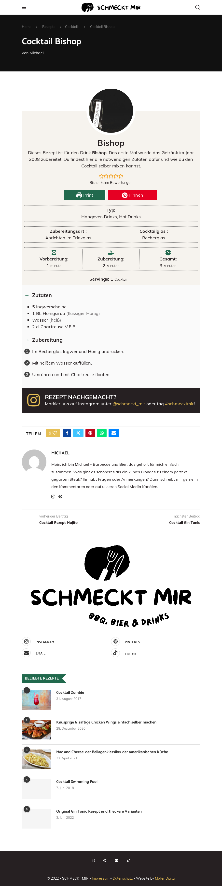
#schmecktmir (179, 404)
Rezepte (49, 27)
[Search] (197, 7)
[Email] (65, 652)
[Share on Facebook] (67, 433)
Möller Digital (165, 878)
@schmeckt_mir (129, 404)
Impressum (100, 878)
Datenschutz (123, 878)
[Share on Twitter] (78, 433)
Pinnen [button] (132, 195)
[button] (101, 176)
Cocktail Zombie (70, 692)
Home (26, 27)
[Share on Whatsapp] (102, 433)
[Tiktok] (154, 652)
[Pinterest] (154, 641)
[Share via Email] (114, 433)
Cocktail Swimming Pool (76, 782)
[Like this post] (55, 433)
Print (84, 195)
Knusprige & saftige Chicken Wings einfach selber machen (106, 722)
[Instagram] (65, 641)
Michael (36, 52)
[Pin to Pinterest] (90, 433)
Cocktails (72, 27)
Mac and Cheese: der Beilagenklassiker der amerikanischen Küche (112, 752)
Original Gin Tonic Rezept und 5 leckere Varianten (99, 811)
